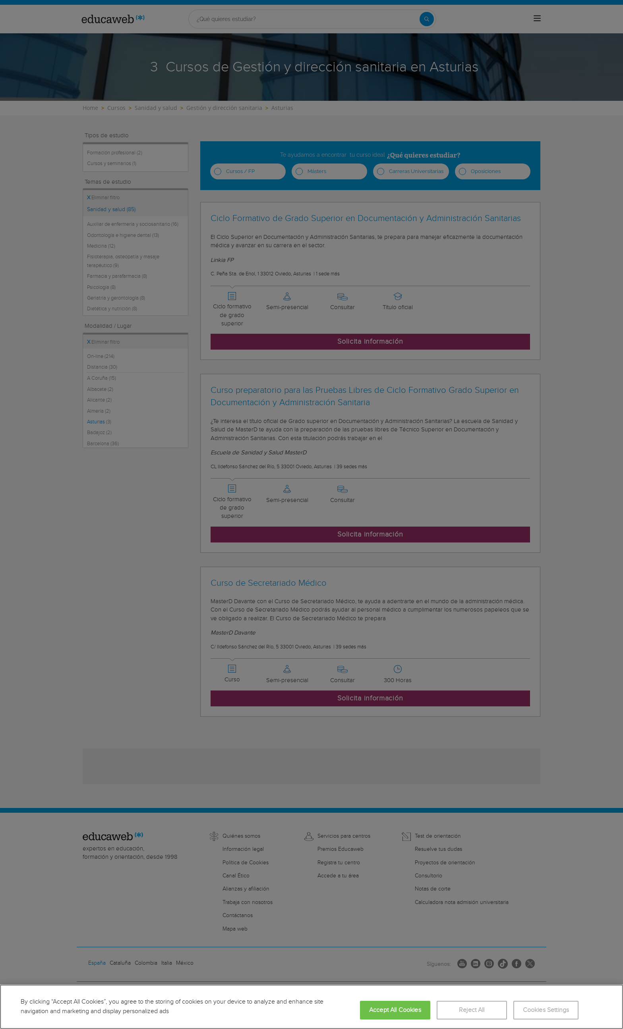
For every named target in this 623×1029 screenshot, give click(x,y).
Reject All (472, 1010)
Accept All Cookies (395, 1010)
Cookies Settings (546, 1010)
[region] (311, 1007)
